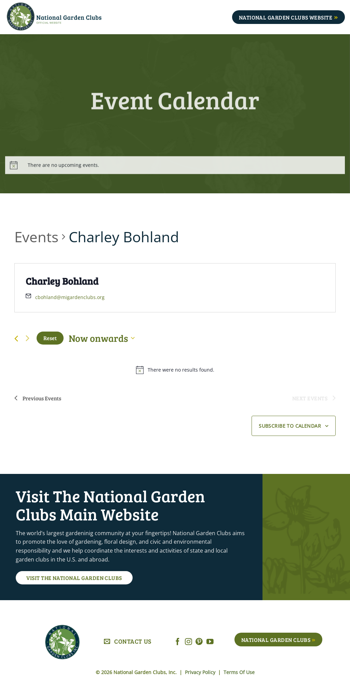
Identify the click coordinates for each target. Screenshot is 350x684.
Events (36, 236)
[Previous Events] (16, 338)
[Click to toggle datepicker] (102, 338)
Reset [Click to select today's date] (50, 337)
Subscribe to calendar (290, 426)
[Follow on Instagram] (188, 642)
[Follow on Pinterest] (199, 642)
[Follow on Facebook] (177, 642)
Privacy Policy (201, 672)
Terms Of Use (239, 672)
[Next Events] (27, 338)
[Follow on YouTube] (210, 642)
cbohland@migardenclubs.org (70, 297)
